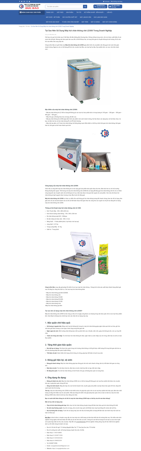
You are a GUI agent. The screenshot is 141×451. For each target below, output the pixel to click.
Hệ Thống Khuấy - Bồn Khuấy (94, 12)
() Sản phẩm (116, 6)
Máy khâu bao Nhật (52, 22)
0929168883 (58, 432)
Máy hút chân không (110, 22)
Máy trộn (85, 22)
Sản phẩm (70, 12)
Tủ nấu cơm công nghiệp (70, 22)
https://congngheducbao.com (60, 448)
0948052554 (101, 5)
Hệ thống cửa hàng (116, 1)
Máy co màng (95, 22)
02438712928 (58, 435)
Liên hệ (110, 12)
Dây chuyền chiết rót (69, 17)
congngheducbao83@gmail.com (60, 446)
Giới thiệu (60, 12)
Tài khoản (106, 1)
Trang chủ (50, 12)
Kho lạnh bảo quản (100, 17)
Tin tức (78, 12)
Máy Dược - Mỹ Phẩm (53, 17)
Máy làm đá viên (85, 17)
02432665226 (58, 438)
